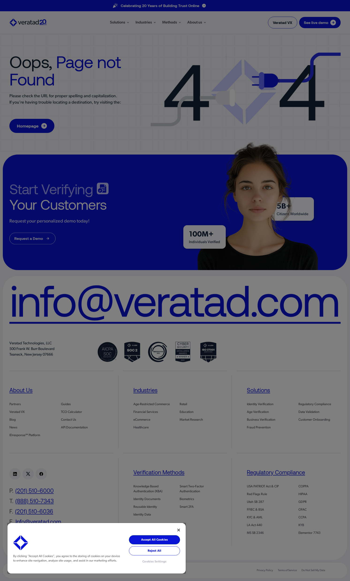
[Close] (178, 530)
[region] (97, 548)
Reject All (154, 550)
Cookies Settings (154, 561)
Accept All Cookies (154, 539)
